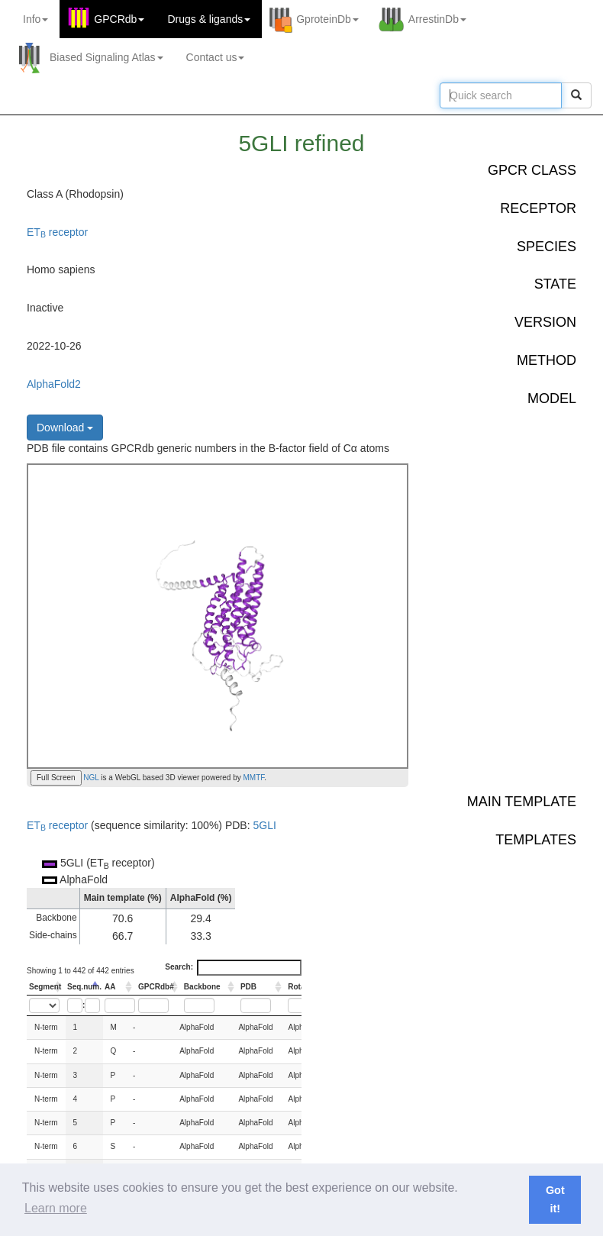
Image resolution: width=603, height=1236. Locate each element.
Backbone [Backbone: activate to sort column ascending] (202, 987)
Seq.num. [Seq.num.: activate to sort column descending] (84, 987)
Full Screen (56, 777)
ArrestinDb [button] (437, 19)
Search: (233, 967)
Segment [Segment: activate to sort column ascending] (45, 987)
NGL (90, 777)
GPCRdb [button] (119, 19)
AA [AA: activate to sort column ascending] (110, 987)
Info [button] (35, 19)
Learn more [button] (55, 1208)
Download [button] (65, 427)
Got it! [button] (555, 1199)
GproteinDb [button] (327, 19)
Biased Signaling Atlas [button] (106, 57)
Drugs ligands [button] (208, 19)
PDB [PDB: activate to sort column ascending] (248, 987)
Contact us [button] (215, 57)
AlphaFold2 (54, 384)
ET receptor (57, 232)
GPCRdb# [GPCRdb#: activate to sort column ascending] (156, 987)
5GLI (264, 825)
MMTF (254, 777)
